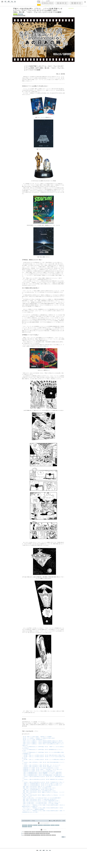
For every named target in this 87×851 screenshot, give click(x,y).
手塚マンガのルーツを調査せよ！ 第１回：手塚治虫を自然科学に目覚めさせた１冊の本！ (43, 740)
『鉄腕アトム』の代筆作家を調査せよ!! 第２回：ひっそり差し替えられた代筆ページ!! (42, 785)
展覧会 (47, 833)
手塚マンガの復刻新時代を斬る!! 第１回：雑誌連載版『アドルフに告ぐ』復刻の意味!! (42, 772)
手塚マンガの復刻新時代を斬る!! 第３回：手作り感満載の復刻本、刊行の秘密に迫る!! (42, 775)
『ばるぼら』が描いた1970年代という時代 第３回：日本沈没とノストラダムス (41, 766)
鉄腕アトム (27, 835)
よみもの (20, 14)
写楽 (33, 831)
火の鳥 (26, 833)
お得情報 (42, 833)
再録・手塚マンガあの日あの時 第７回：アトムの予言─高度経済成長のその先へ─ (41, 800)
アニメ (35, 825)
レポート (24, 826)
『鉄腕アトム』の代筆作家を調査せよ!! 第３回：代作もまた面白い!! (38, 789)
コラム (15, 14)
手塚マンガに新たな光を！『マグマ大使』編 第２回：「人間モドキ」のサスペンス (41, 802)
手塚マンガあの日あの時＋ (19, 15)
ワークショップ (57, 831)
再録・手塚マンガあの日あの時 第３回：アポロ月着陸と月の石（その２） (39, 790)
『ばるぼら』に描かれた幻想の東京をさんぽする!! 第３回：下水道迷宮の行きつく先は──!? (43, 782)
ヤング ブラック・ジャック (41, 831)
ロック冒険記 (27, 831)
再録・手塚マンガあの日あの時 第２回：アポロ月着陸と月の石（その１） (39, 787)
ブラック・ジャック (35, 835)
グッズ (52, 825)
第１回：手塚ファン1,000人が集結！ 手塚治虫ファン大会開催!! (37, 736)
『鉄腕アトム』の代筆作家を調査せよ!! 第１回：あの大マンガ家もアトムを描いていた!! (43, 783)
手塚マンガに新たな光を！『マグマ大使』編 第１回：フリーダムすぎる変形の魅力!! (42, 797)
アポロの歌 (32, 833)
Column (47, 4)
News (39, 4)
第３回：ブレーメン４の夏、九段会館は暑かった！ (34, 739)
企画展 (29, 826)
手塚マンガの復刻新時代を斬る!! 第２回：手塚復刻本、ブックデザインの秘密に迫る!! (42, 773)
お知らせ (24, 825)
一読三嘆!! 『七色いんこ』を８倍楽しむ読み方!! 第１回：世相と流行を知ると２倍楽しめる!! (43, 755)
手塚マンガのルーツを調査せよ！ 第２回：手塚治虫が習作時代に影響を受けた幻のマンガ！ (43, 742)
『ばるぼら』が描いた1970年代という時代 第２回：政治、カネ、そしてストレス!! (41, 765)
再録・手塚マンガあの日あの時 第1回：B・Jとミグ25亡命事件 (37, 786)
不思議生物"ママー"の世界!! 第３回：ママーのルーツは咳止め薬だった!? (39, 770)
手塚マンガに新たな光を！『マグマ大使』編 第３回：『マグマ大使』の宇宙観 (40, 803)
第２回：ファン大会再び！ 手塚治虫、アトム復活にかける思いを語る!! (39, 738)
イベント (40, 825)
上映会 (50, 831)
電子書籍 (43, 835)
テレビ (37, 833)
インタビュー (46, 825)
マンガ (57, 825)
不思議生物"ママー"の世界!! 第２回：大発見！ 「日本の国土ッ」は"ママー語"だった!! (42, 769)
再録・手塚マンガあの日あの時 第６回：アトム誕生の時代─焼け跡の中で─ (40, 799)
